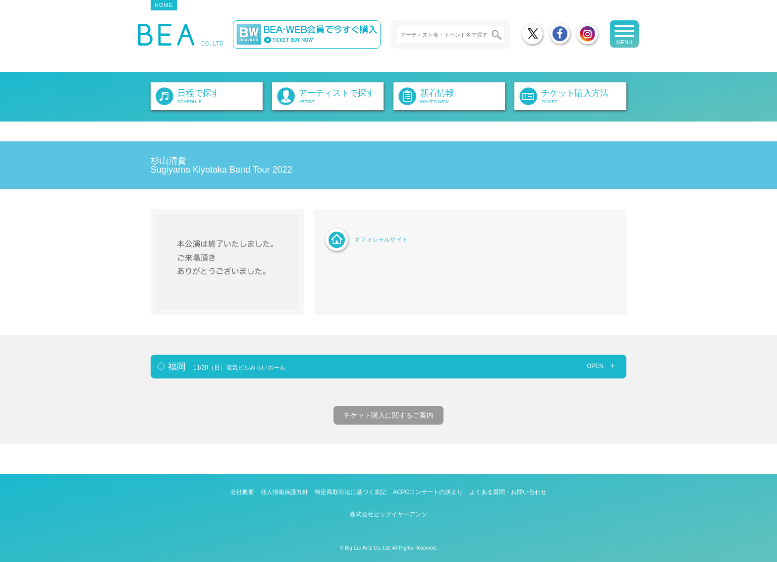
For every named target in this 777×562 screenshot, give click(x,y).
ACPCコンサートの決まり (428, 492)
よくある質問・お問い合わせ (508, 492)
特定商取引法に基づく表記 (350, 492)
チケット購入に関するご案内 (388, 415)
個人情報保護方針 (284, 492)
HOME (164, 5)
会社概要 (242, 492)
